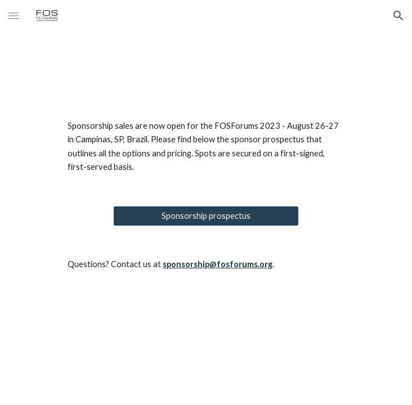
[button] (13, 15)
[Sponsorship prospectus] (206, 216)
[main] (205, 147)
